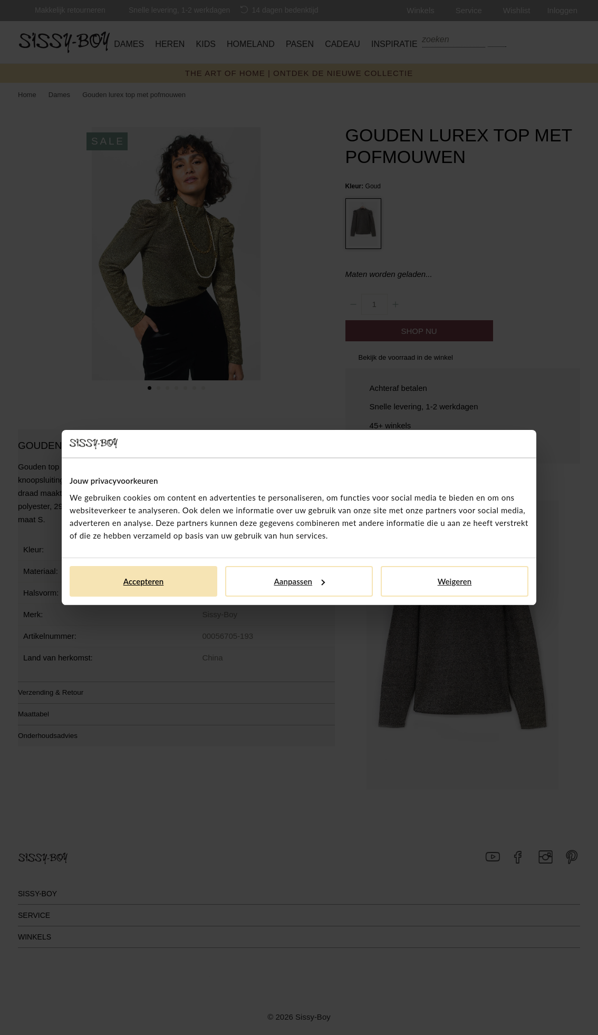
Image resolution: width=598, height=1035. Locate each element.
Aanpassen (299, 581)
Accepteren (143, 581)
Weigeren (455, 581)
